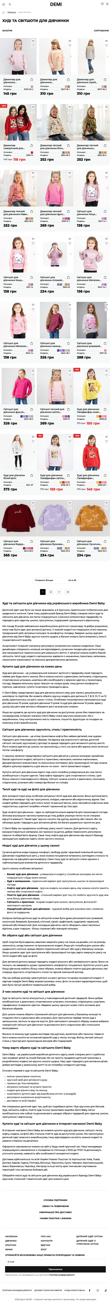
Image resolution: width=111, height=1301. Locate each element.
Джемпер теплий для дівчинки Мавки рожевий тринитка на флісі (15, 213)
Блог (44, 1249)
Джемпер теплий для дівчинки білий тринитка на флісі (52, 147)
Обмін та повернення (55, 1206)
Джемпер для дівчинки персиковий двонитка (48, 81)
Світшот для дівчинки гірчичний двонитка (89, 543)
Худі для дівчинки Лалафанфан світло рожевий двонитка (52, 477)
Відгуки (45, 1245)
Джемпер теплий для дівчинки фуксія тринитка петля (52, 213)
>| (68, 592)
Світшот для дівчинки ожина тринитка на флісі (51, 345)
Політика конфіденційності (62, 1275)
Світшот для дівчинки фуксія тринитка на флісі (14, 411)
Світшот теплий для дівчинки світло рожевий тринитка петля (52, 411)
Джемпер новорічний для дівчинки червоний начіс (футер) (15, 147)
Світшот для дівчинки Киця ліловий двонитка (88, 213)
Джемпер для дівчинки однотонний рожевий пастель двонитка (14, 81)
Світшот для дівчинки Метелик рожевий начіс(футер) (14, 345)
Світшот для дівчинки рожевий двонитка (88, 345)
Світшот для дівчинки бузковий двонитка (52, 543)
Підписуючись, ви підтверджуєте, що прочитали (40, 1275)
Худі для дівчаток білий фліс (14, 477)
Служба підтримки (55, 1200)
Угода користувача (74, 1290)
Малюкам (11, 1236)
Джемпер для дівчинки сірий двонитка (86, 81)
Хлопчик (10, 1245)
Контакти (47, 1241)
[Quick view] (33, 41)
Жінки (9, 1249)
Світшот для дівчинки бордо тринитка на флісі (14, 543)
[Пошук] (10, 4)
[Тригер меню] (3, 4)
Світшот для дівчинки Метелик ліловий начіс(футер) (88, 279)
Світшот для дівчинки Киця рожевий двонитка (15, 279)
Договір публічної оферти (48, 1290)
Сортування (101, 30)
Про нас (46, 1236)
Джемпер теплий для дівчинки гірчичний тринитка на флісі (89, 147)
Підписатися (55, 1269)
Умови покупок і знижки (55, 1218)
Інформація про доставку (55, 1212)
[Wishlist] (102, 3)
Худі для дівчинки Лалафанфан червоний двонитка (89, 477)
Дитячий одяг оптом (89, 1236)
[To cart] (31, 79)
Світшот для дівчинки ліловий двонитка (51, 279)
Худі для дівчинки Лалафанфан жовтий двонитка (89, 411)
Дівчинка (12, 12)
